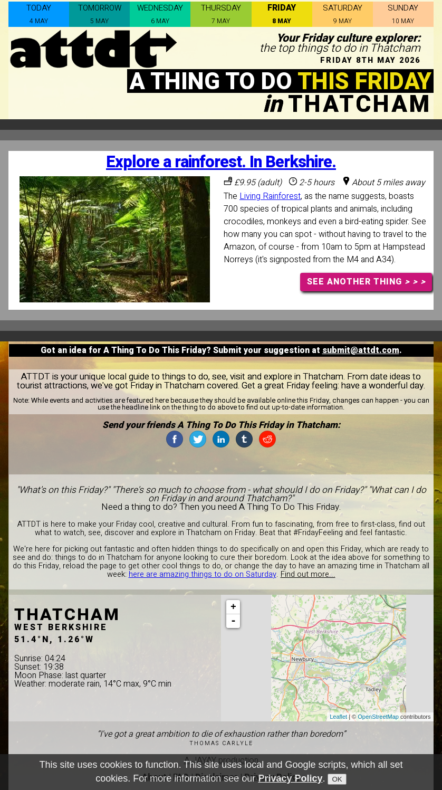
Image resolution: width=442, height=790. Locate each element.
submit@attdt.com (360, 350)
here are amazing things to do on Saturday (202, 574)
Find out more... (308, 574)
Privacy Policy (290, 778)
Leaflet (338, 716)
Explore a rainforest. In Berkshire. (221, 162)
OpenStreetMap (378, 716)
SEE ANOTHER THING (366, 281)
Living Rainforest (270, 196)
